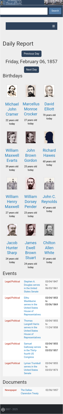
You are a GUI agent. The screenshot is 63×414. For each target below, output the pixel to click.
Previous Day (31, 53)
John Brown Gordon (30, 155)
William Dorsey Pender (30, 201)
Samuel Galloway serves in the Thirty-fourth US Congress (32, 350)
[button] (11, 96)
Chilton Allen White (49, 248)
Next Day (31, 69)
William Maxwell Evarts (12, 155)
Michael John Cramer (12, 109)
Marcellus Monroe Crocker (31, 109)
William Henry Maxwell (12, 201)
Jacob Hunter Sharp (12, 248)
